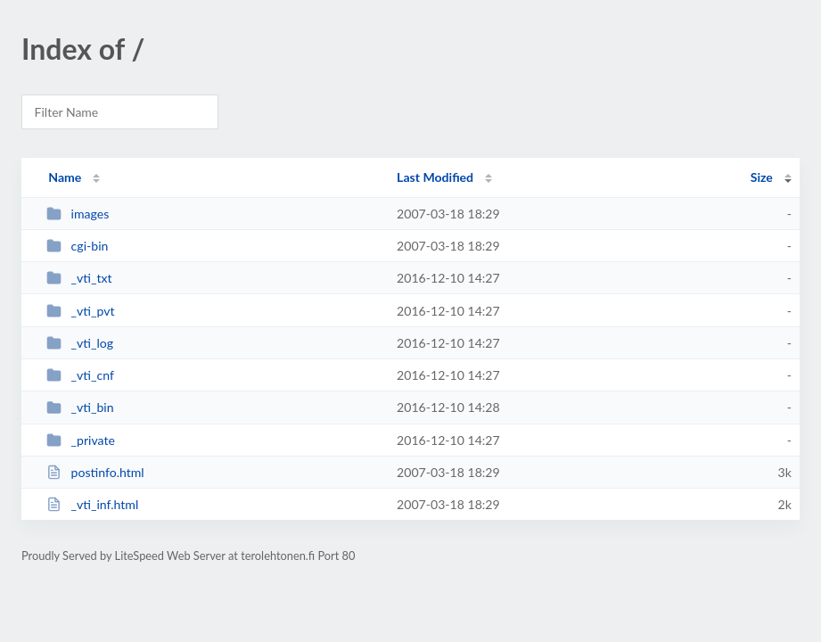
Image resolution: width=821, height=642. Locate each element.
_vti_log (79, 342)
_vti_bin (79, 407)
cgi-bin (77, 245)
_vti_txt (78, 277)
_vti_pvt (80, 310)
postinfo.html (95, 472)
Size (762, 177)
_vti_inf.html (92, 504)
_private (80, 440)
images (77, 213)
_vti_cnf (80, 375)
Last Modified (435, 177)
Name (64, 177)
